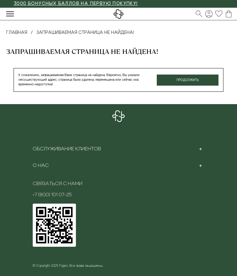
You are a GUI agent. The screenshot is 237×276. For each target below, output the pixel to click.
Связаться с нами (57, 183)
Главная (16, 32)
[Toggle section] (200, 148)
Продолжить (188, 80)
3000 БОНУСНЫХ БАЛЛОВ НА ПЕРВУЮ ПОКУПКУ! (80, 4)
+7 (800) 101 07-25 (52, 194)
